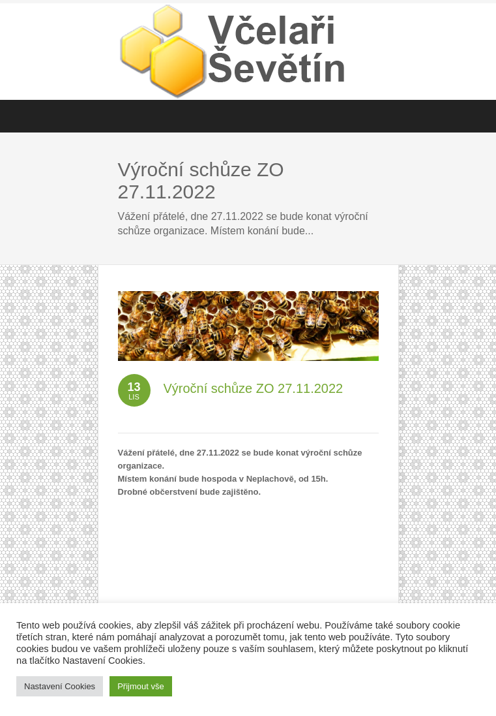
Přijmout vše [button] (140, 686)
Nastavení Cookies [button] (59, 686)
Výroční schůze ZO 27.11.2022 (253, 388)
